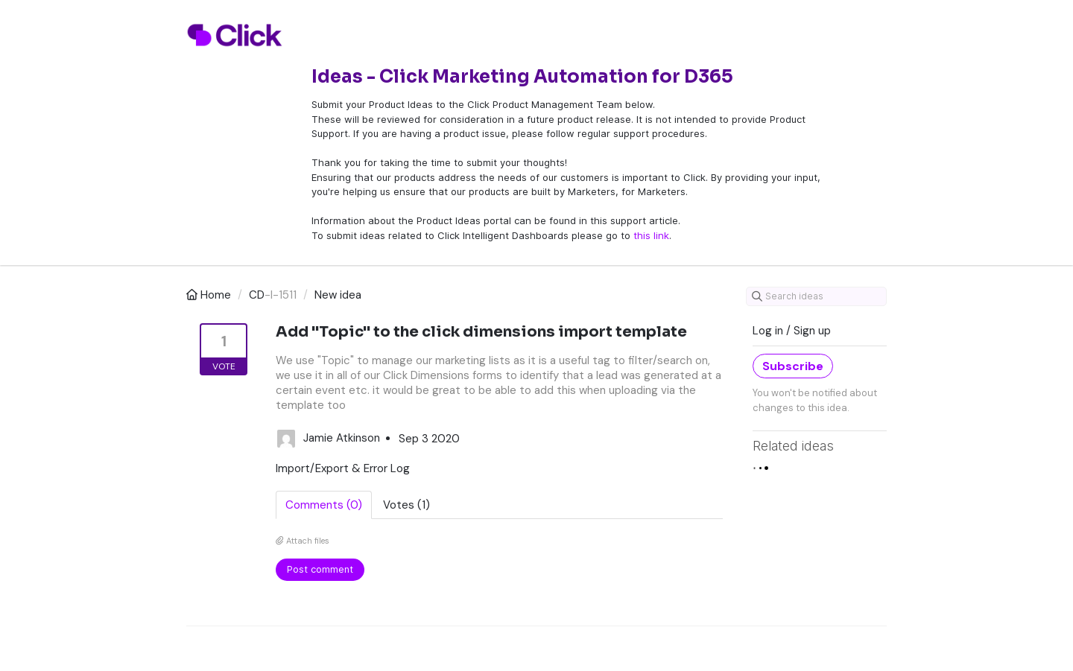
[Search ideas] (816, 296)
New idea (337, 294)
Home (210, 294)
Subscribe (792, 366)
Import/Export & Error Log (343, 468)
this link (651, 235)
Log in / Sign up (792, 330)
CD (257, 294)
